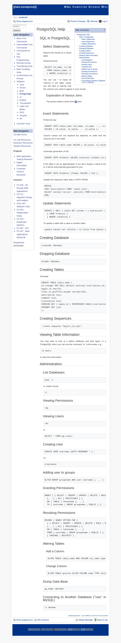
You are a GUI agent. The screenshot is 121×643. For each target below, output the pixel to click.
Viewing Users (87, 64)
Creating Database (86, 46)
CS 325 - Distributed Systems (21, 222)
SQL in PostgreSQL (86, 37)
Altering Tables (87, 76)
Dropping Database (86, 48)
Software (21, 81)
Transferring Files (24, 66)
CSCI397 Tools (23, 123)
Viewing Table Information (88, 55)
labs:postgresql (25, 6)
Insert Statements (88, 42)
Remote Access (24, 63)
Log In (105, 21)
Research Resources (23, 143)
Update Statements (89, 44)
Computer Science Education (21, 171)
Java (22, 84)
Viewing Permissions (89, 62)
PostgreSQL (26, 94)
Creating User (87, 67)
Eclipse (23, 100)
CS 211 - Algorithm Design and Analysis (24, 197)
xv (21, 97)
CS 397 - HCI (23, 228)
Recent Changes (78, 21)
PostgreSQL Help (83, 35)
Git (21, 118)
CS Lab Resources (22, 140)
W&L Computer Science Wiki (86, 6)
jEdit (22, 91)
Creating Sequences (86, 53)
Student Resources (22, 146)
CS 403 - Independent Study (22, 212)
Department (19, 242)
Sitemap (94, 21)
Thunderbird (25, 103)
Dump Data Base (88, 78)
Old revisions (43, 620)
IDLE (22, 112)
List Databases (87, 60)
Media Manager (86, 620)
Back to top (102, 620)
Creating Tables (85, 51)
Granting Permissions (89, 71)
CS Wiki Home (20, 134)
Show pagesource (24, 21)
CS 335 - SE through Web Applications (22, 188)
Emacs (23, 87)
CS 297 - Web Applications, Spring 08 (23, 234)
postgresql (23, 17)
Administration (84, 57)
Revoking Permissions (90, 74)
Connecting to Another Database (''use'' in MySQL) (93, 81)
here (79, 101)
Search (16, 30)
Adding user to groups (90, 69)
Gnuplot (23, 115)
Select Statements (88, 39)
